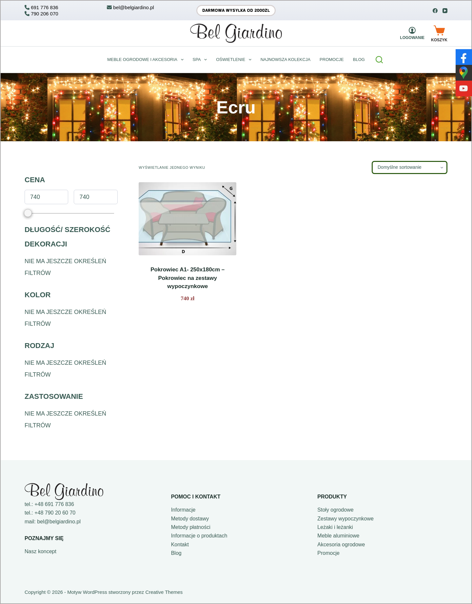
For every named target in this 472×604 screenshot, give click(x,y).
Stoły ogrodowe (335, 510)
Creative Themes (164, 592)
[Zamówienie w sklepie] (409, 167)
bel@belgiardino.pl (59, 521)
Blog (176, 553)
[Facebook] (435, 10)
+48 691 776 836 (54, 504)
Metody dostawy (190, 518)
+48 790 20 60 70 (54, 513)
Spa (201, 60)
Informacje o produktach (199, 535)
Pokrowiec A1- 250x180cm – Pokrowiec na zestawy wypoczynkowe (187, 277)
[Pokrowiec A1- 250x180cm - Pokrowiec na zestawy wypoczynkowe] (187, 218)
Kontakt (180, 544)
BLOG (359, 59)
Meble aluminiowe (338, 535)
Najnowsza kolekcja (285, 59)
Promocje (332, 59)
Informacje (183, 510)
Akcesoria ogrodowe (341, 544)
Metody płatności (190, 527)
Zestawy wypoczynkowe (345, 518)
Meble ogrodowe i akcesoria (146, 60)
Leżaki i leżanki (335, 527)
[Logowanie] (412, 33)
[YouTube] (444, 10)
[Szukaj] (379, 59)
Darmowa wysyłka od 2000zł (236, 10)
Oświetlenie (235, 60)
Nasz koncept (40, 551)
